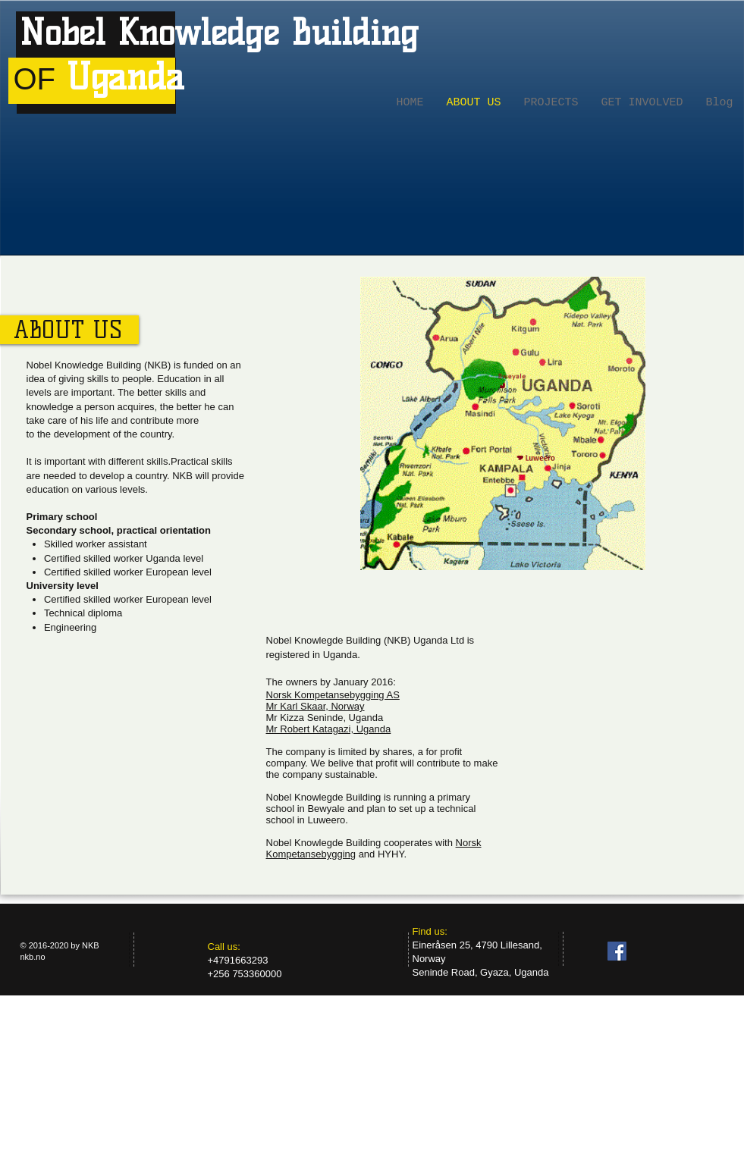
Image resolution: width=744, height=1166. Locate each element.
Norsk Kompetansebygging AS (333, 695)
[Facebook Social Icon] (616, 951)
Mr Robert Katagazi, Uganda (328, 729)
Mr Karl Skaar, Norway (315, 706)
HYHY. (392, 854)
